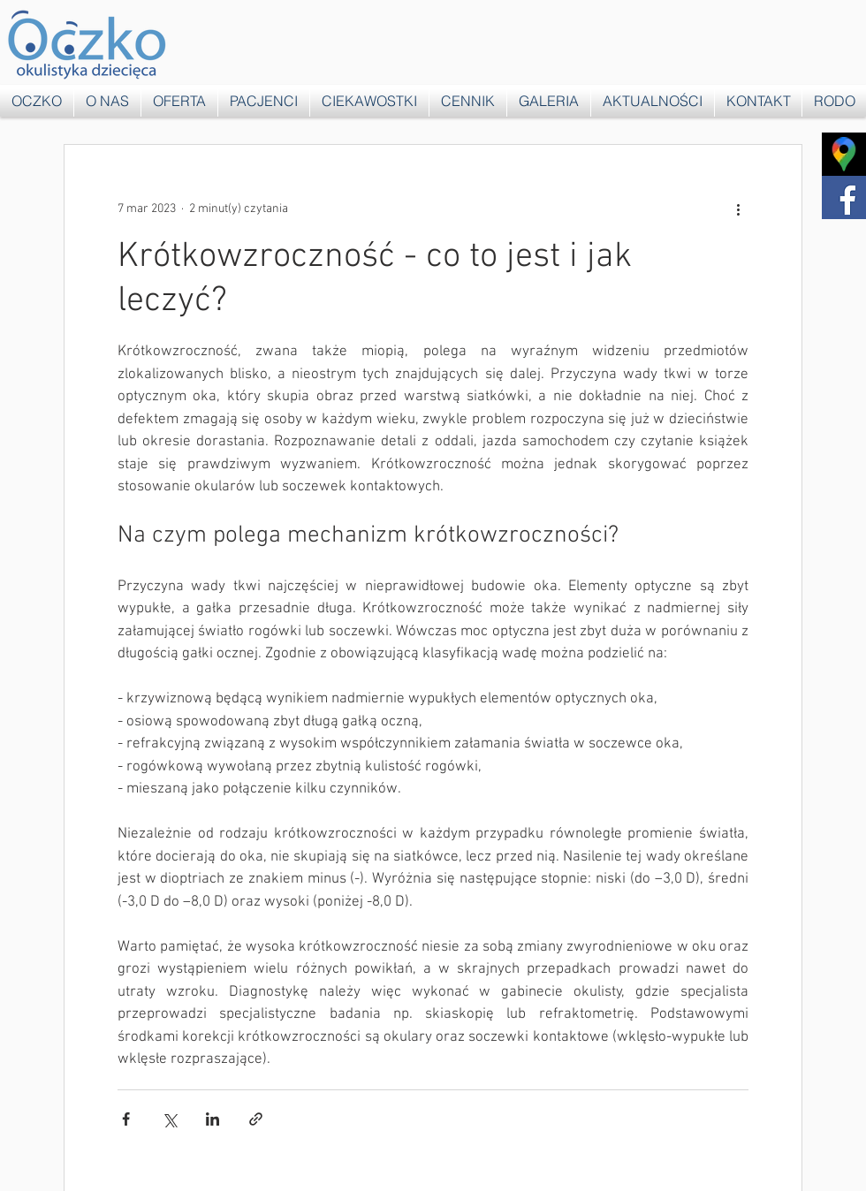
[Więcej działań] (737, 208)
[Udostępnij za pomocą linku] (255, 1119)
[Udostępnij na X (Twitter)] (169, 1119)
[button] (179, 101)
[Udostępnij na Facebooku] (126, 1119)
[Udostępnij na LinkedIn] (212, 1119)
